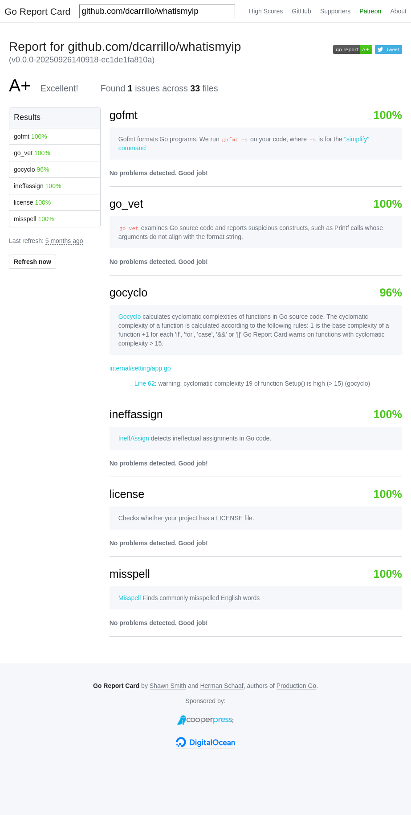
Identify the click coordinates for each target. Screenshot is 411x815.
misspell (34, 218)
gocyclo (31, 169)
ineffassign (37, 185)
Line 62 (144, 383)
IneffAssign (133, 438)
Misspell (129, 597)
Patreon (370, 11)
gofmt (30, 136)
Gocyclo (129, 316)
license (32, 202)
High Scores (266, 11)
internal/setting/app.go (140, 368)
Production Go (297, 685)
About (398, 11)
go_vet (32, 152)
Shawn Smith (168, 685)
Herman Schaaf (221, 685)
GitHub (301, 11)
